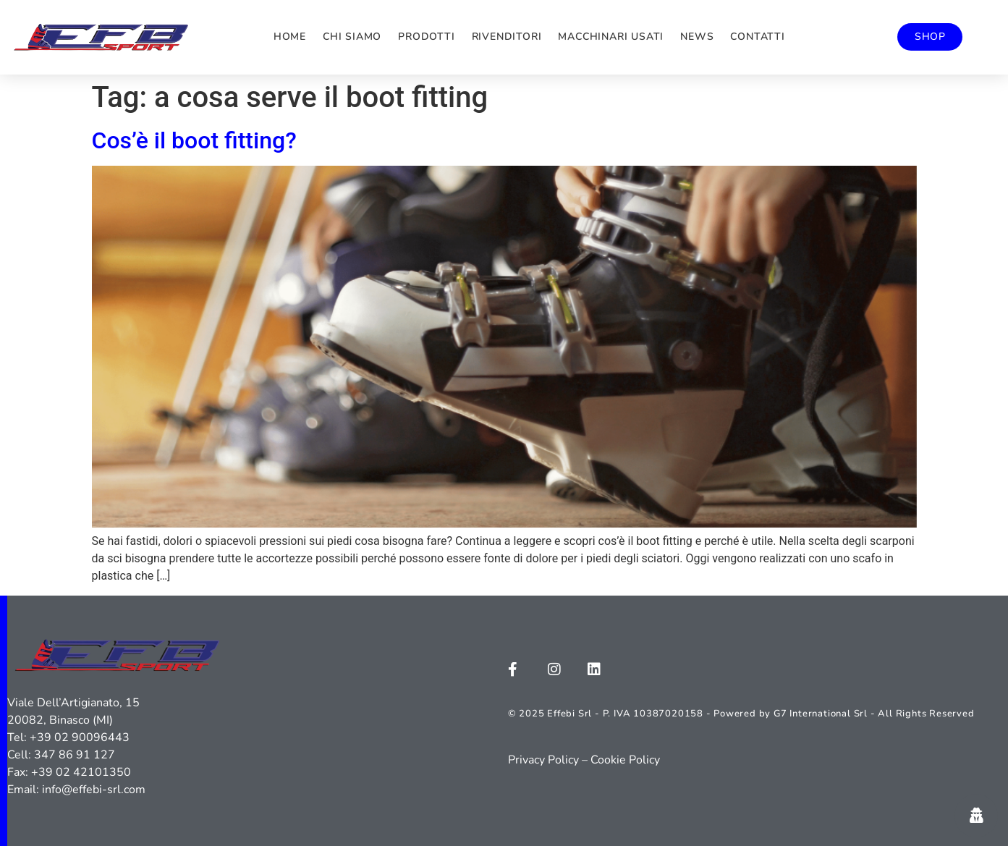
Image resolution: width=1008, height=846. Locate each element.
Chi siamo (352, 36)
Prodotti (426, 36)
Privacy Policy (543, 760)
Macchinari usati (611, 36)
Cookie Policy (625, 760)
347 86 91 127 (74, 755)
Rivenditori (507, 36)
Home (290, 36)
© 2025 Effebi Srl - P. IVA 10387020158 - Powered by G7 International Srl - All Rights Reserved (741, 713)
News (696, 36)
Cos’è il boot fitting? (194, 140)
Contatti (757, 36)
